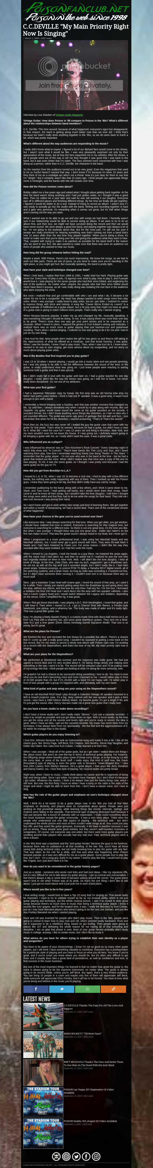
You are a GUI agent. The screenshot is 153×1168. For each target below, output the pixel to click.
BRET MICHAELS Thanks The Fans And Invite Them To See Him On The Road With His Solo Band (93, 1063)
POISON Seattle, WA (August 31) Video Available (90, 1121)
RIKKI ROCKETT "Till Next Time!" (83, 1033)
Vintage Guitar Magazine (69, 114)
